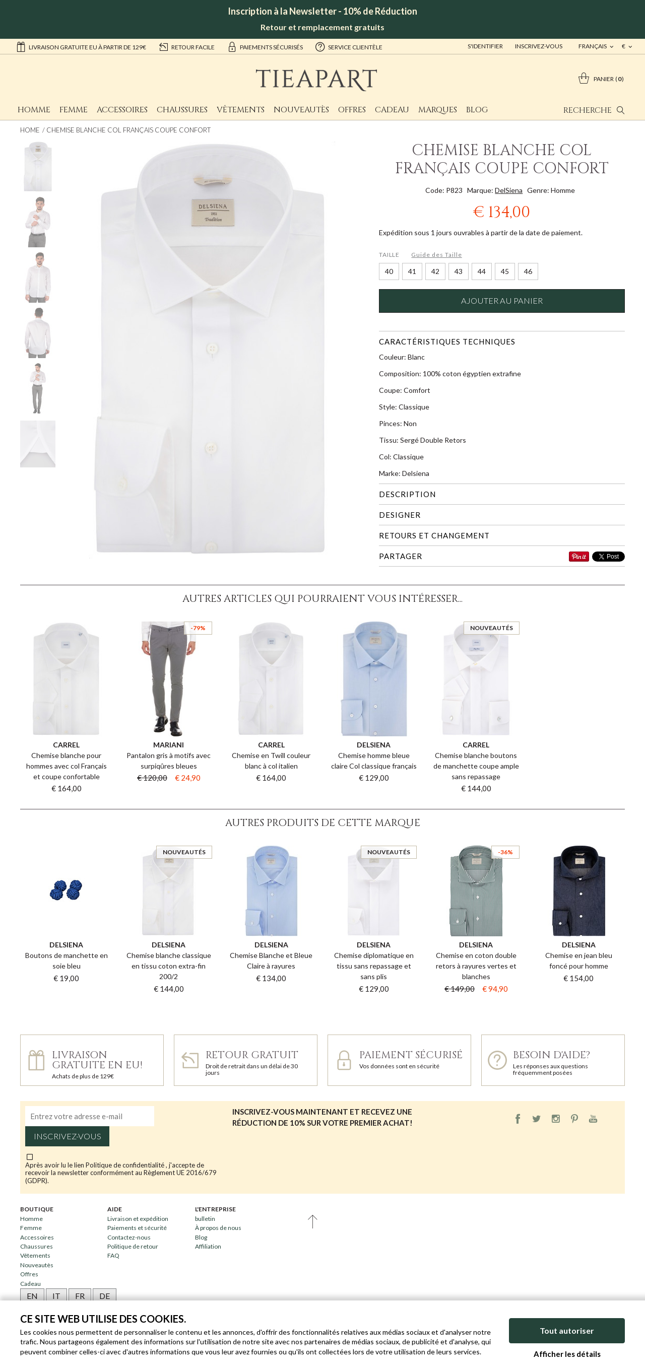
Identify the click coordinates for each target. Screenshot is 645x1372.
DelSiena (509, 190)
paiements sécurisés (265, 46)
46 (528, 271)
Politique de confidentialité (126, 1165)
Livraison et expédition (137, 1218)
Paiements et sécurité (137, 1227)
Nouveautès (301, 109)
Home (30, 130)
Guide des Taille (436, 254)
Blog (477, 109)
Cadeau (392, 109)
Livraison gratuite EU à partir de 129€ (81, 46)
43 (459, 271)
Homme (34, 109)
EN (32, 1295)
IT (56, 1295)
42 (435, 271)
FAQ (113, 1255)
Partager (400, 556)
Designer (400, 514)
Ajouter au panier (502, 301)
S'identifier (485, 46)
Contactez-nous (129, 1237)
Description (407, 494)
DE (104, 1295)
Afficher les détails (567, 1353)
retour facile (186, 46)
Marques (437, 109)
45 (505, 271)
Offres (352, 109)
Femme (73, 109)
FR (80, 1295)
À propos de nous (218, 1227)
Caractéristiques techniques (447, 341)
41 (412, 271)
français (593, 46)
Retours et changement (434, 535)
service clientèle (348, 46)
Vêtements (241, 109)
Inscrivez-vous (538, 46)
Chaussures (182, 109)
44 (482, 271)
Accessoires (122, 109)
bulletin (205, 1218)
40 (389, 271)
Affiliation (208, 1246)
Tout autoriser (567, 1330)
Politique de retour (132, 1246)
